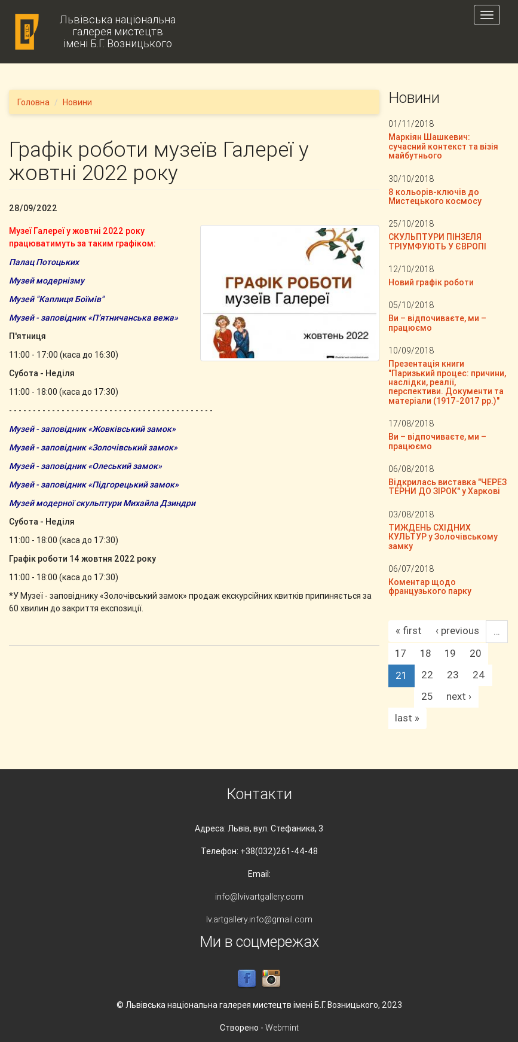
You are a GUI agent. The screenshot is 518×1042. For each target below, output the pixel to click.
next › (458, 696)
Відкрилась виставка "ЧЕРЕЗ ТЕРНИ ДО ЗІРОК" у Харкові (447, 486)
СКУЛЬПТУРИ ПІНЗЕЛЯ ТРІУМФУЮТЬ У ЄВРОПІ (437, 241)
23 (453, 674)
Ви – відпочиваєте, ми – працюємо (437, 323)
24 (479, 674)
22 (427, 674)
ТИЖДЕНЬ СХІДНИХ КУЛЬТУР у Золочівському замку (443, 537)
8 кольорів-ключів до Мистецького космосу (435, 196)
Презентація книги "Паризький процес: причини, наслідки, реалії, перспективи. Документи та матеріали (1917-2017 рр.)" (447, 382)
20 (475, 653)
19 (450, 653)
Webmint (282, 1027)
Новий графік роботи (431, 282)
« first (409, 630)
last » (407, 717)
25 (427, 696)
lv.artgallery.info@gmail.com (259, 919)
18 (425, 653)
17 (400, 653)
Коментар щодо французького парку (429, 586)
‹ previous (457, 630)
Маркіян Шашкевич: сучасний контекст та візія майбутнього (443, 146)
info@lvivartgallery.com (259, 896)
